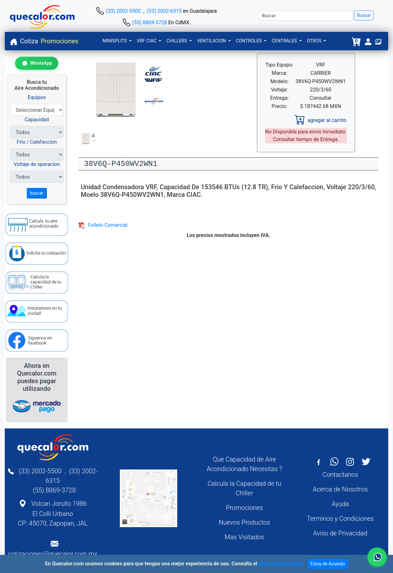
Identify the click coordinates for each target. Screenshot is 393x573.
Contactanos (340, 474)
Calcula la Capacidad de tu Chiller (244, 488)
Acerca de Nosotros (340, 489)
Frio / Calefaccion (37, 142)
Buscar (364, 15)
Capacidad (37, 120)
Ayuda (340, 504)
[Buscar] (306, 16)
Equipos (37, 97)
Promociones (59, 41)
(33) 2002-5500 (123, 11)
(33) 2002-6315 (164, 11)
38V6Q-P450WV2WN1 (120, 164)
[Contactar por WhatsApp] (36, 63)
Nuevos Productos (244, 522)
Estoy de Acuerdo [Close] (327, 563)
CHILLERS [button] (177, 41)
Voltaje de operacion (37, 164)
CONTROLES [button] (249, 41)
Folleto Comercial (102, 225)
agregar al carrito (320, 120)
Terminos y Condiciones (340, 518)
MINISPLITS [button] (115, 41)
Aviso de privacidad (280, 564)
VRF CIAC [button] (147, 41)
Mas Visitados (244, 537)
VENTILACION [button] (212, 41)
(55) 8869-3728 (149, 22)
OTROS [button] (315, 41)
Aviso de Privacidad (340, 533)
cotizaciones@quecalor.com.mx (53, 554)
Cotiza (29, 41)
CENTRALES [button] (285, 41)
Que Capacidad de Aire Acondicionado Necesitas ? (244, 464)
